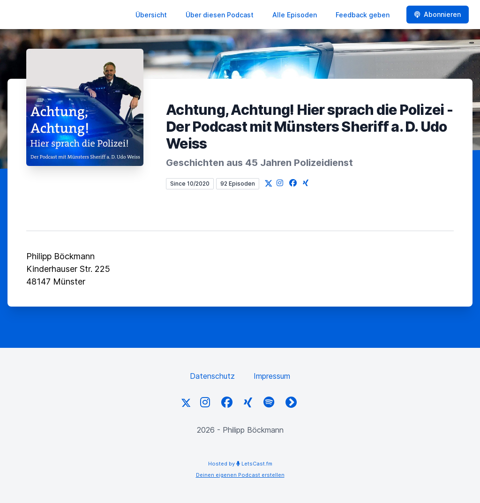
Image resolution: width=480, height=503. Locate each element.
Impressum (272, 376)
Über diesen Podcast (220, 15)
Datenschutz (212, 376)
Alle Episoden (294, 15)
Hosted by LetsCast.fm (240, 463)
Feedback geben (363, 15)
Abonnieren (437, 14)
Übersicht (151, 15)
